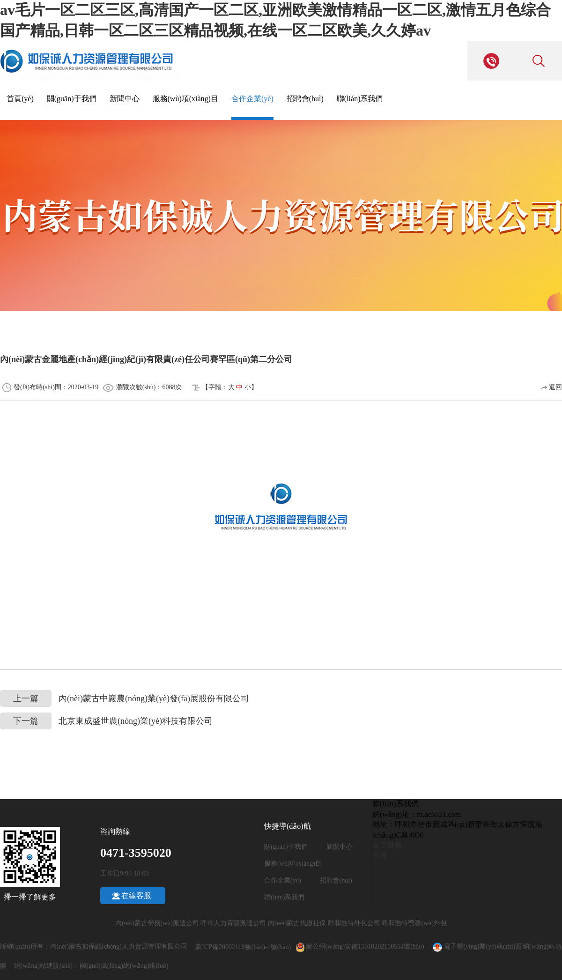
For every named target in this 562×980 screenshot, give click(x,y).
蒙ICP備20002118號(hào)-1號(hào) (243, 946)
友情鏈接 (387, 845)
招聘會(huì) (305, 99)
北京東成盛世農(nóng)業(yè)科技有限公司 (106, 721)
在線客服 (136, 895)
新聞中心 (125, 99)
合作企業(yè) (252, 99)
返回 (551, 387)
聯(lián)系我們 (360, 99)
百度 (379, 855)
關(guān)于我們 (71, 99)
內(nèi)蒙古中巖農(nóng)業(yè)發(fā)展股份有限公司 (124, 698)
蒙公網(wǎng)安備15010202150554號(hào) (369, 946)
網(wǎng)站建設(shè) (43, 965)
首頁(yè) (20, 99)
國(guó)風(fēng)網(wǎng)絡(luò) (124, 965)
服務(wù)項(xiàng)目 (185, 99)
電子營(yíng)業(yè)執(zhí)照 (476, 946)
